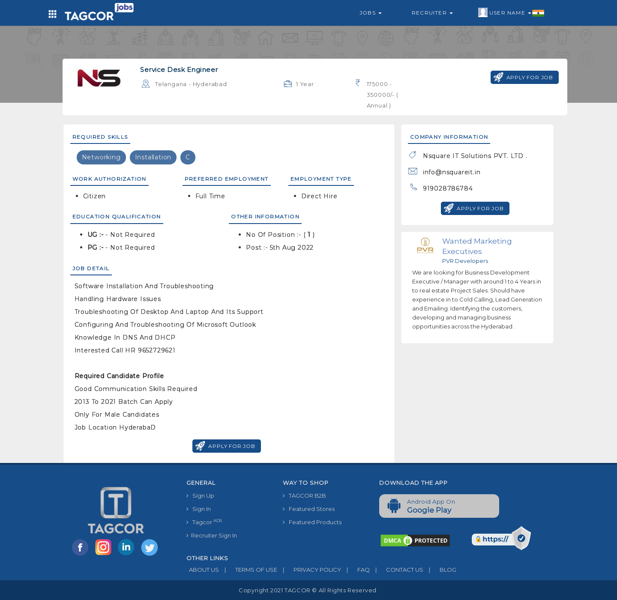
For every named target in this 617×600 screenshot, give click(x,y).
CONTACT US (396, 569)
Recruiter (432, 12)
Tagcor (204, 521)
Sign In (198, 508)
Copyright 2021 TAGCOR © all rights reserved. (308, 590)
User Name (511, 12)
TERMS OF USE (248, 569)
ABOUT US (202, 569)
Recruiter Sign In (211, 535)
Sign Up (200, 495)
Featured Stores (309, 508)
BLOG (439, 569)
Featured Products (312, 522)
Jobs (370, 12)
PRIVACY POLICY (309, 569)
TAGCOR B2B (304, 495)
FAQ (355, 569)
